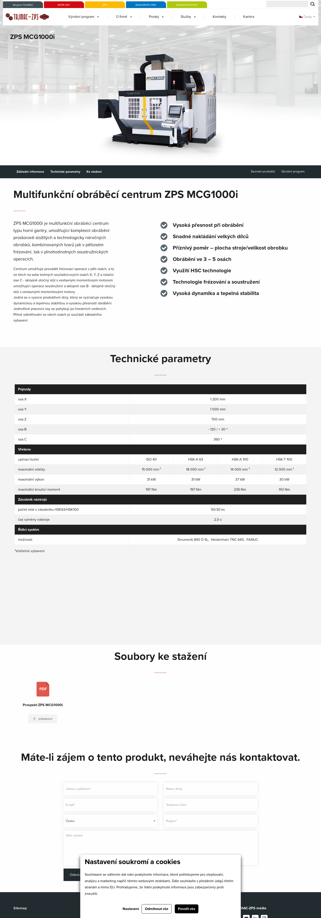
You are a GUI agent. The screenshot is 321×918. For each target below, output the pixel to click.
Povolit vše (186, 909)
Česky (305, 17)
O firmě (121, 16)
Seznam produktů (263, 171)
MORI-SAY (64, 4)
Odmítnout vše (156, 909)
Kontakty (219, 16)
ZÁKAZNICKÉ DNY (187, 4)
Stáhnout (45, 719)
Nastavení (131, 909)
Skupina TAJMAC (23, 4)
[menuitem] (83, 16)
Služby (186, 16)
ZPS (105, 4)
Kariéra (248, 16)
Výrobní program (81, 16)
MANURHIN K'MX (146, 4)
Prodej (154, 16)
